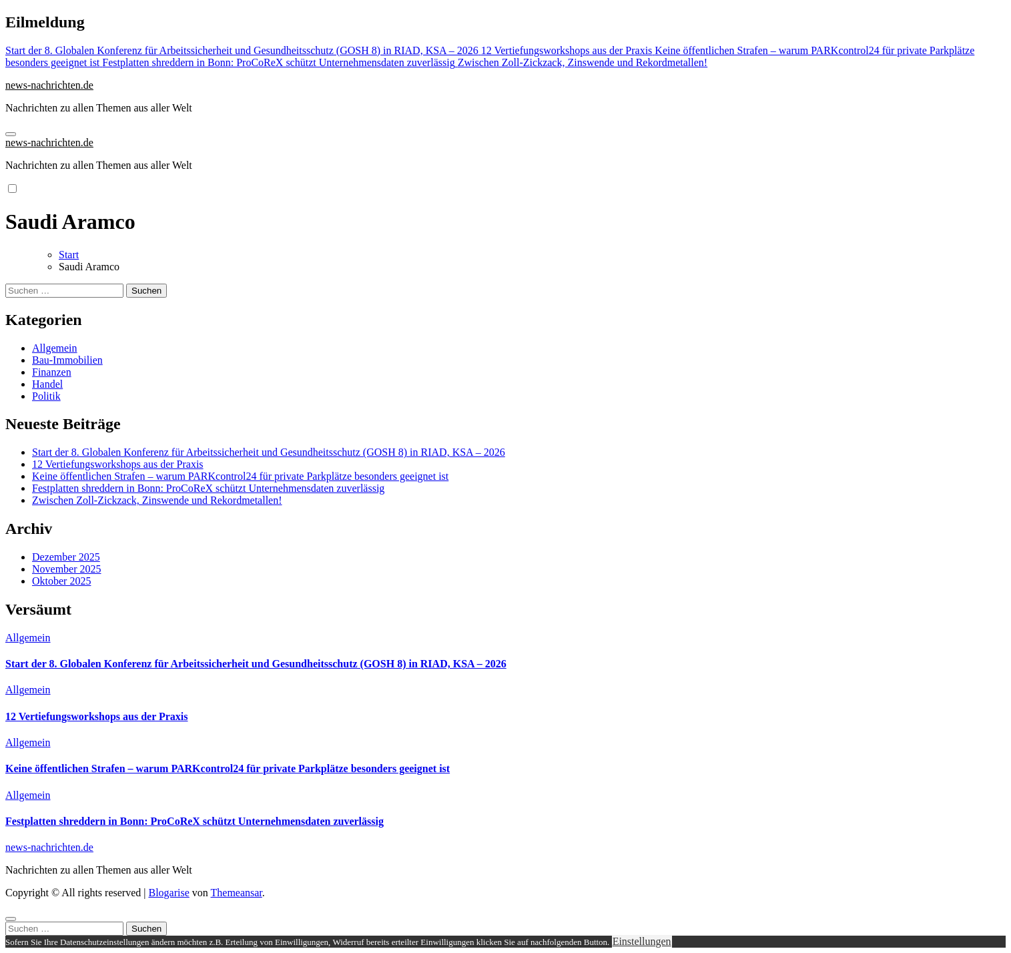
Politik (46, 396)
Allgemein (54, 348)
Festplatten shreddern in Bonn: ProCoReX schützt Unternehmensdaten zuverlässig (208, 488)
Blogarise (168, 892)
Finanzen (51, 372)
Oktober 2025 (61, 581)
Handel (47, 384)
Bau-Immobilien (67, 360)
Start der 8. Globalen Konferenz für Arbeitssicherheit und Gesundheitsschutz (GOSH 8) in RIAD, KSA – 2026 (268, 452)
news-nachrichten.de (49, 85)
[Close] (10, 919)
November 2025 (66, 569)
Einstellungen (642, 941)
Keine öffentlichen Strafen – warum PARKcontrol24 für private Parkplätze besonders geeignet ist (240, 476)
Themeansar (236, 892)
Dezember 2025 (66, 557)
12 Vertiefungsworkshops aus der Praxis (118, 464)
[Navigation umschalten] (10, 134)
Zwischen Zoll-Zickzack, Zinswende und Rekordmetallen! (157, 500)
